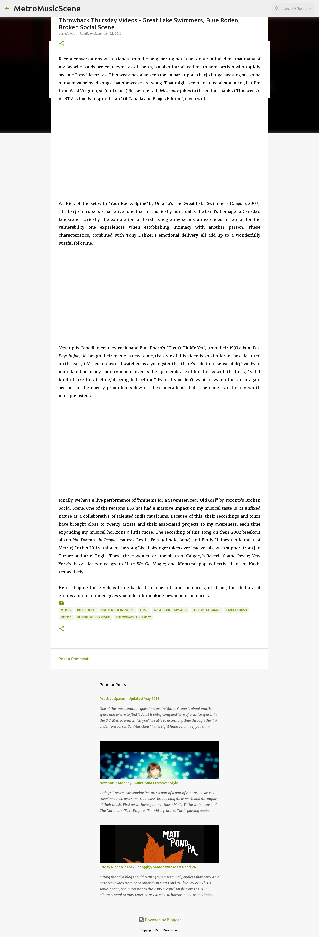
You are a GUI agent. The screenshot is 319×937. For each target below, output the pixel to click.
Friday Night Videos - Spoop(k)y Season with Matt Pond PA (148, 867)
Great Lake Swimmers (170, 610)
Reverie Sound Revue (93, 617)
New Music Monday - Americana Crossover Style (139, 783)
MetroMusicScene (47, 8)
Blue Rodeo (86, 610)
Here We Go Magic (207, 610)
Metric (66, 617)
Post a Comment (74, 659)
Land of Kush (236, 610)
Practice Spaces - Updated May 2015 (129, 699)
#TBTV (66, 610)
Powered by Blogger (159, 920)
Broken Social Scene (117, 610)
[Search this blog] (289, 9)
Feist (144, 610)
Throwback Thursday (133, 617)
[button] (62, 43)
